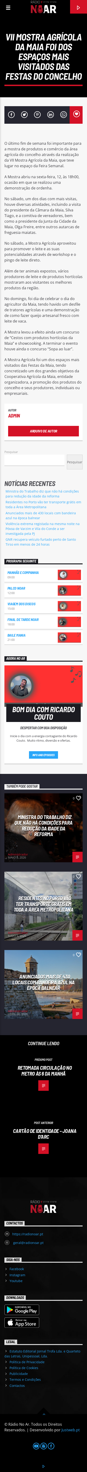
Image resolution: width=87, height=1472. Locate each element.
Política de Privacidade (27, 1362)
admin (14, 415)
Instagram (17, 1275)
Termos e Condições (25, 1379)
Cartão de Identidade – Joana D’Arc (44, 1134)
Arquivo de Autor (43, 431)
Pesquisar (11, 452)
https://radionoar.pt (27, 1234)
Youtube (16, 1281)
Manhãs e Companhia (23, 572)
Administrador (18, 854)
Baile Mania (16, 635)
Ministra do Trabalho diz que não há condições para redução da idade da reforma (43, 825)
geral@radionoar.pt (28, 1242)
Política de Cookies (24, 1368)
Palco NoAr (16, 588)
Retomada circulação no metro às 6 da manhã (45, 1071)
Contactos (17, 1385)
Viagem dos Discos (21, 604)
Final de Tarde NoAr (23, 619)
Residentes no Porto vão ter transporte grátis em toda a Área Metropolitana (44, 904)
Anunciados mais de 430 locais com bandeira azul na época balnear (43, 982)
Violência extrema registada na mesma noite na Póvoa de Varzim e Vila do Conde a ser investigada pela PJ (43, 529)
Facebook (17, 1269)
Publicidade (19, 1373)
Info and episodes (43, 755)
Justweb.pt (70, 1429)
